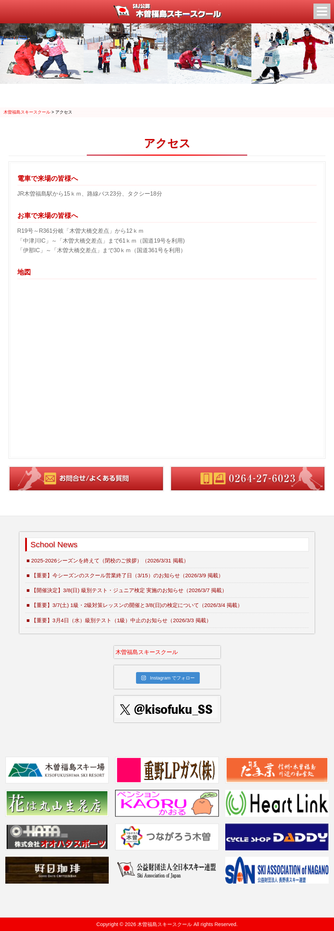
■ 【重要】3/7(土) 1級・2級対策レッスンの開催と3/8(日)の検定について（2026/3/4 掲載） (135, 605)
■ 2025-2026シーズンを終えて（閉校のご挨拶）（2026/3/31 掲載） (108, 560)
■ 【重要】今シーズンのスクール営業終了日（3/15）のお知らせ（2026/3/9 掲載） (125, 575)
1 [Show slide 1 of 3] (158, 96)
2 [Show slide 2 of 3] (167, 96)
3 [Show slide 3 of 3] (176, 96)
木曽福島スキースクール (146, 652)
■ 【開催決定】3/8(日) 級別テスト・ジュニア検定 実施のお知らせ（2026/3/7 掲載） (127, 590)
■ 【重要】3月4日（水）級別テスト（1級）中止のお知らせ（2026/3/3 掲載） (119, 620)
